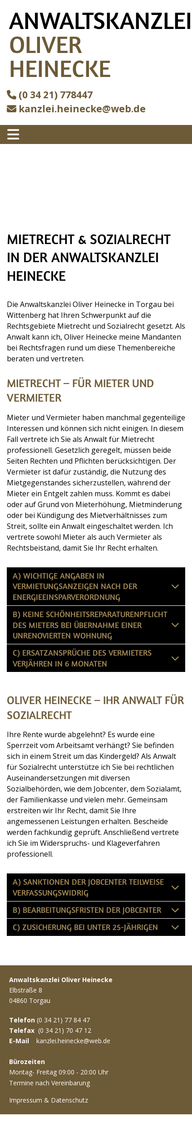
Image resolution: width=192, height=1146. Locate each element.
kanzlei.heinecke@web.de (82, 108)
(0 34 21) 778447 (56, 94)
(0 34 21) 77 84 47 (63, 1020)
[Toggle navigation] (13, 134)
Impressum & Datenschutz (48, 1100)
